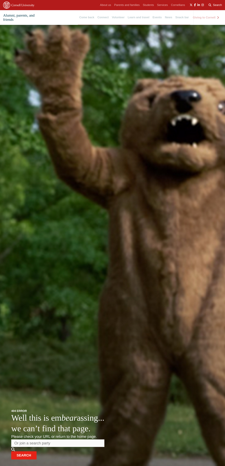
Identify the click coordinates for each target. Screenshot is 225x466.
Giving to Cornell (206, 17)
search (25, 455)
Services (162, 5)
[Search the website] (57, 443)
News (168, 17)
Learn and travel (138, 17)
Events (157, 17)
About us (105, 5)
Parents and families (127, 5)
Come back (86, 17)
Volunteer (118, 17)
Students (148, 5)
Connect (103, 17)
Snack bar (182, 17)
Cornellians (178, 5)
